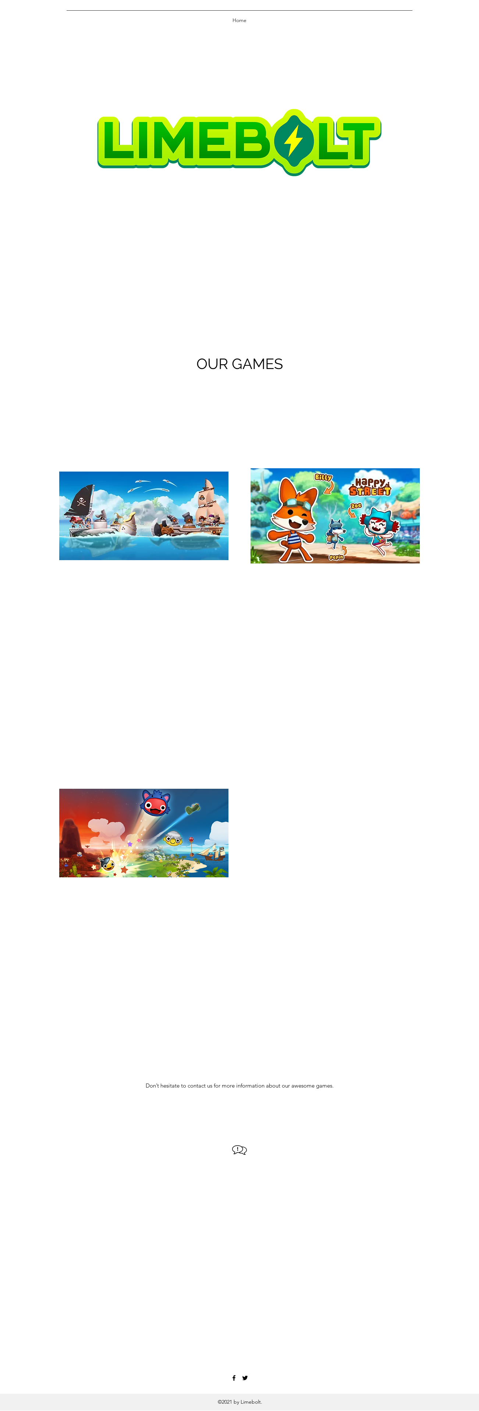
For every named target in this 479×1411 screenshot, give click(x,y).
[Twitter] (245, 1378)
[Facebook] (234, 1378)
